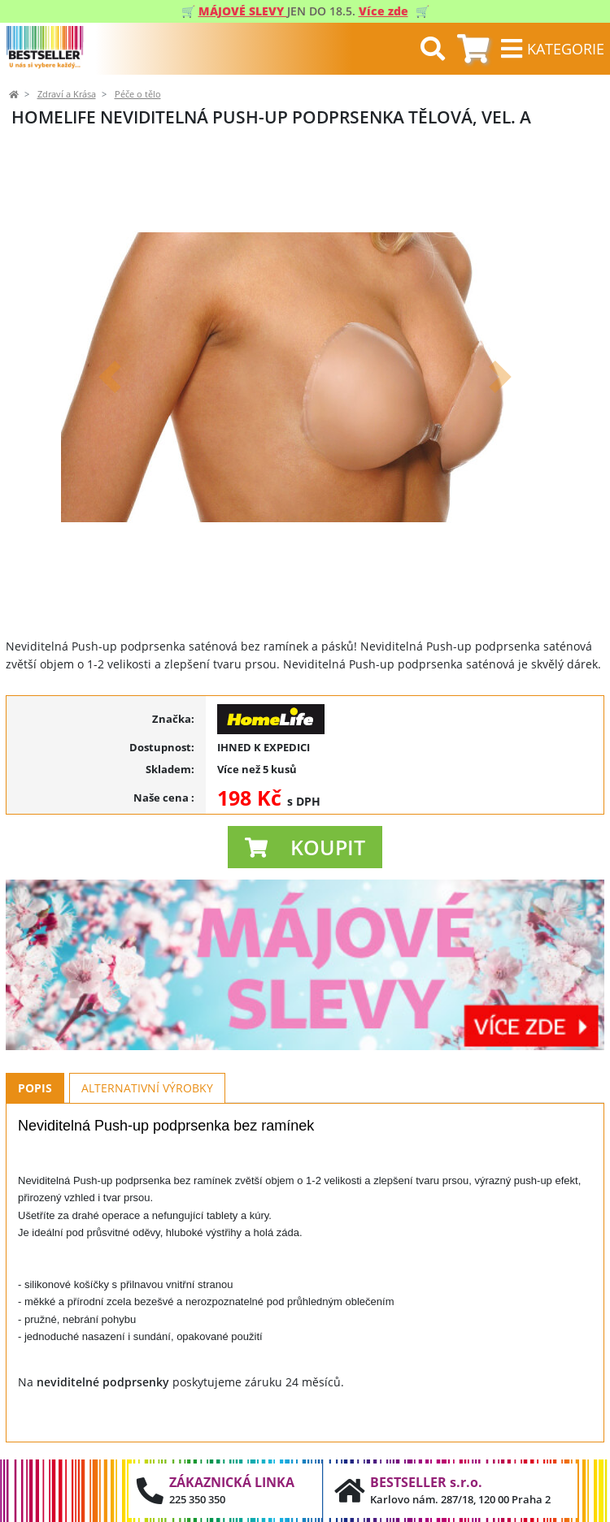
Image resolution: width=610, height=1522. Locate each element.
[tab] (473, 49)
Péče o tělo (138, 94)
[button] (110, 376)
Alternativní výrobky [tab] (147, 1088)
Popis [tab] (35, 1088)
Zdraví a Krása (66, 94)
